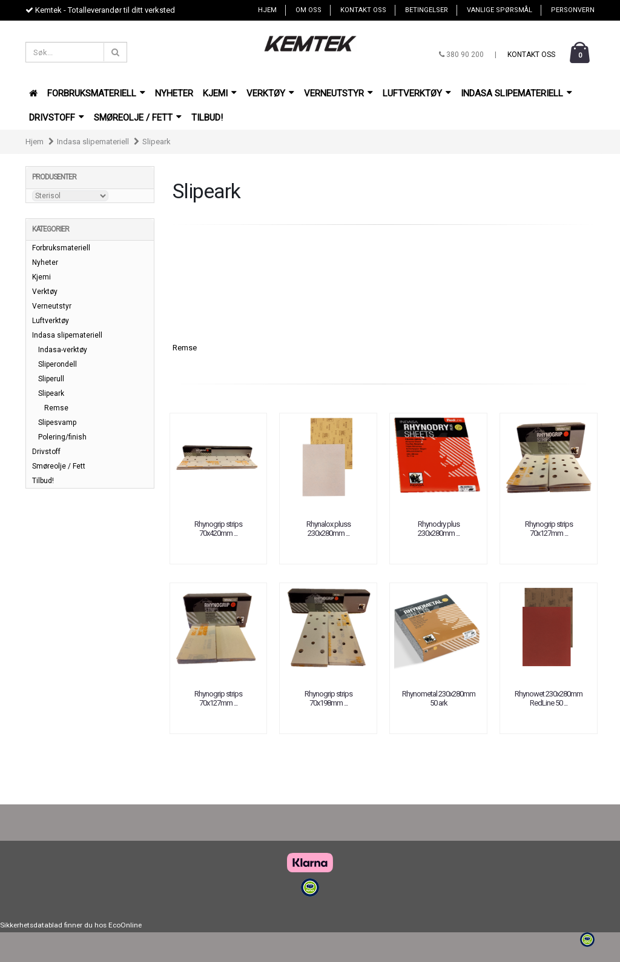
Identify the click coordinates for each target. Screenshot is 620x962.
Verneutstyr (338, 93)
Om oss (308, 10)
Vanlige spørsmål (499, 10)
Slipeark (156, 141)
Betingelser (426, 10)
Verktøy (270, 93)
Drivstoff (56, 117)
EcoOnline (125, 925)
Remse (185, 347)
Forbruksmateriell (96, 93)
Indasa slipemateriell (516, 93)
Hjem (267, 10)
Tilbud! (207, 117)
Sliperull (51, 379)
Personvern (573, 10)
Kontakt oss (363, 10)
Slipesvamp (57, 422)
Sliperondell (57, 364)
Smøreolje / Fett (138, 117)
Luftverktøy (417, 93)
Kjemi (220, 93)
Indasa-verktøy (62, 350)
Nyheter (174, 93)
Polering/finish (62, 437)
